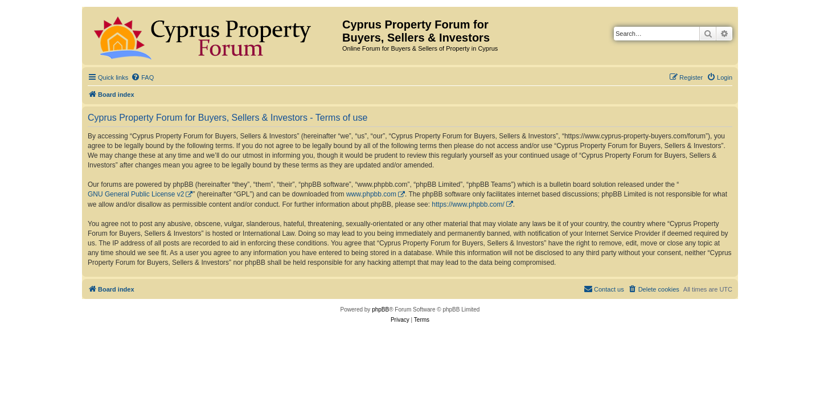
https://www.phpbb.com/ (468, 204)
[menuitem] (142, 77)
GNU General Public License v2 (136, 194)
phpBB (380, 309)
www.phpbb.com (371, 194)
